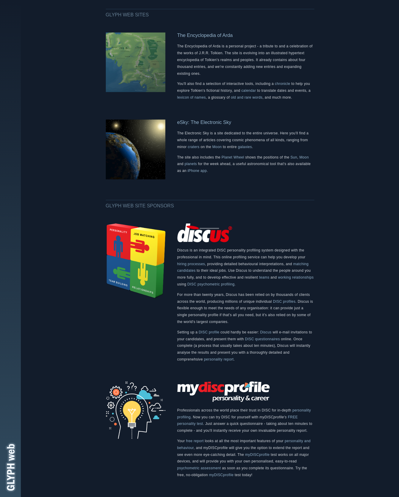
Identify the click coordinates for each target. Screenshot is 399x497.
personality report (219, 359)
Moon (217, 147)
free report (195, 441)
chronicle (282, 84)
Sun (294, 157)
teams (264, 277)
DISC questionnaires (262, 339)
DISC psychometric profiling (211, 284)
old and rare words (247, 97)
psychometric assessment (199, 468)
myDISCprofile (257, 455)
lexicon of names (191, 97)
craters (193, 147)
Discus (265, 332)
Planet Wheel (232, 157)
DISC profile (209, 332)
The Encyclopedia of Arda (205, 35)
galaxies (245, 147)
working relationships (296, 277)
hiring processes (191, 264)
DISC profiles (284, 301)
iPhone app (197, 171)
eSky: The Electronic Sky (204, 122)
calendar (248, 90)
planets (190, 164)
